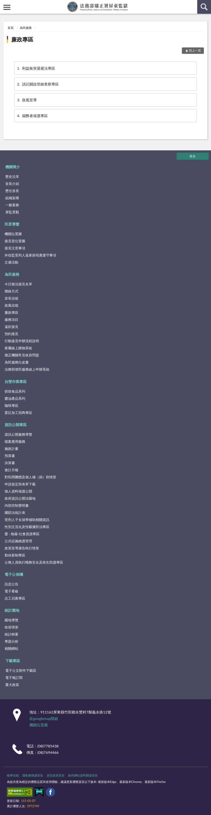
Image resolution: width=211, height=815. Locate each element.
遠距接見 (11, 327)
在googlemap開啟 (43, 718)
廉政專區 (22, 39)
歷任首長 (12, 191)
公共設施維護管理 (18, 541)
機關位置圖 (13, 234)
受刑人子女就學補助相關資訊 (27, 520)
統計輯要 (11, 634)
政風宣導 (27, 99)
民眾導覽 (12, 224)
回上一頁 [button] (195, 50)
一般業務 (12, 205)
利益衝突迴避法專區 (36, 68)
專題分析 (11, 641)
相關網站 (11, 648)
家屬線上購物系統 (18, 348)
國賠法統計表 (15, 512)
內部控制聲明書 (17, 505)
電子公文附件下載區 (20, 670)
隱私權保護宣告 (32, 775)
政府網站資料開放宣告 (83, 775)
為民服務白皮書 (17, 362)
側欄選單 (6, 7)
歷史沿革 (12, 176)
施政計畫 (11, 448)
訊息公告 (11, 584)
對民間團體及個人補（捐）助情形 (30, 477)
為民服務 (26, 28)
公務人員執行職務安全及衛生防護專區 (34, 562)
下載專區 (12, 660)
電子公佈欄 (14, 574)
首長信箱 (11, 298)
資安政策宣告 (56, 775)
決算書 (10, 463)
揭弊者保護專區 (32, 115)
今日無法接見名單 (18, 284)
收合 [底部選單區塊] (193, 156)
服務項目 (11, 319)
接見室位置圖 (15, 241)
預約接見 (11, 334)
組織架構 (12, 198)
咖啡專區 (11, 405)
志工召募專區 (15, 598)
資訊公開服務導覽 (18, 434)
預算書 (10, 456)
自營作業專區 (16, 381)
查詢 (204, 7)
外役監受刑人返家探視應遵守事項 (30, 255)
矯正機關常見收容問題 (22, 355)
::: (4, 3)
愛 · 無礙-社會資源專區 (22, 534)
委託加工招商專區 (18, 412)
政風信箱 (11, 305)
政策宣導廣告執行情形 (22, 548)
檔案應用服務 (15, 441)
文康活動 (11, 262)
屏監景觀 (12, 212)
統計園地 (12, 610)
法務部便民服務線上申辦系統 (27, 369)
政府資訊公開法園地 (20, 498)
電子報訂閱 (14, 677)
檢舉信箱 (13, 775)
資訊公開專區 (16, 424)
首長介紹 (12, 184)
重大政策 (12, 685)
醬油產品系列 (15, 398)
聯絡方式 (11, 291)
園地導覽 (11, 620)
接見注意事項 (15, 248)
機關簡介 (12, 167)
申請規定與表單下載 (20, 484)
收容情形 (11, 627)
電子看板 (11, 591)
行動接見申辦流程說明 (22, 341)
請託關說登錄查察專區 (38, 84)
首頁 (11, 28)
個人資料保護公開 (18, 491)
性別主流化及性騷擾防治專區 (27, 527)
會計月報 (11, 470)
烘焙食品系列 (15, 391)
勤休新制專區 (15, 555)
